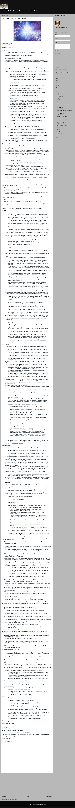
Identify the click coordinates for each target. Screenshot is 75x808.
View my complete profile (60, 29)
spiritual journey (10, 736)
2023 (57, 82)
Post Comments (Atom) (12, 799)
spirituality (16, 736)
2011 (57, 135)
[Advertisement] (27, 784)
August (58, 98)
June (58, 101)
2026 (57, 78)
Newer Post (5, 796)
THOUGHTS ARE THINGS (62, 118)
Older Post (49, 796)
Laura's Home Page (9, 723)
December (59, 94)
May (58, 103)
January (59, 133)
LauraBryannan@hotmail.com (8, 728)
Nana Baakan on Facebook (60, 71)
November (59, 96)
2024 (57, 80)
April (58, 127)
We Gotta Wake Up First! (62, 125)
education (33, 734)
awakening (7, 734)
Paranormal (43, 734)
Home (27, 796)
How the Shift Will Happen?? (62, 116)
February (59, 131)
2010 (57, 137)
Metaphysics (37, 734)
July (58, 99)
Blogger (44, 804)
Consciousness (13, 734)
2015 (57, 91)
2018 (57, 87)
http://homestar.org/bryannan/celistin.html (13, 730)
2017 (57, 89)
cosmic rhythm (23, 734)
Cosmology (28, 734)
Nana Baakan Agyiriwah (61, 27)
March (58, 129)
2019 (57, 85)
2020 (57, 84)
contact (18, 734)
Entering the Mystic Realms (60, 69)
